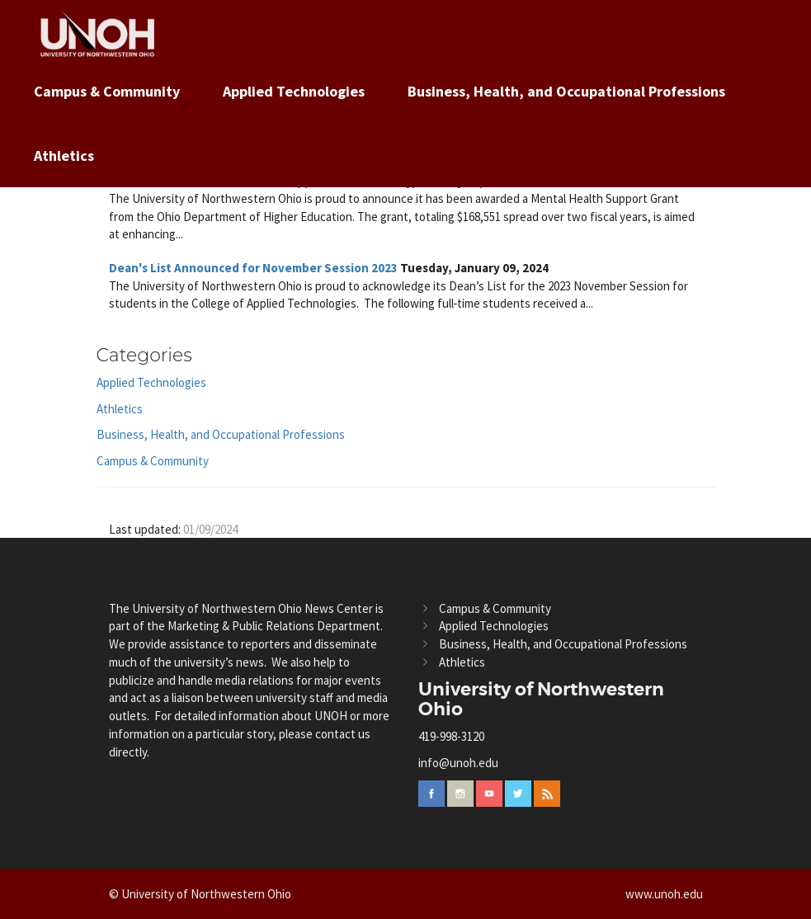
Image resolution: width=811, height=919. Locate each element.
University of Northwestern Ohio (541, 699)
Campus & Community (107, 91)
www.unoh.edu (664, 894)
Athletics (64, 155)
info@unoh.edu (458, 763)
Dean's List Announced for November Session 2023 (253, 268)
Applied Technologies (294, 91)
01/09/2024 (210, 529)
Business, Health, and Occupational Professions (566, 91)
